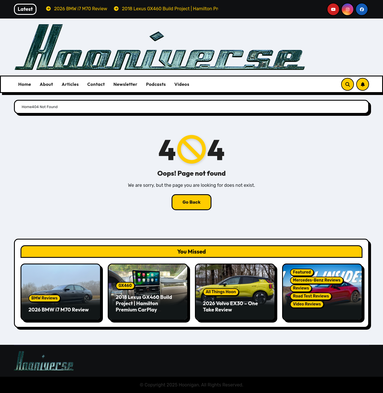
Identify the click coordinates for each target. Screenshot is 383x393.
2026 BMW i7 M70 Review (58, 309)
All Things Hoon (221, 291)
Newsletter (125, 84)
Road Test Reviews (311, 296)
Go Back (191, 202)
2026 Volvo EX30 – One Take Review (230, 306)
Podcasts (156, 84)
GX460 (125, 285)
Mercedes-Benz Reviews (317, 280)
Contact (96, 84)
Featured (302, 272)
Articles (70, 84)
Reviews (301, 288)
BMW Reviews (44, 298)
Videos (182, 84)
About (46, 84)
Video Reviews (307, 304)
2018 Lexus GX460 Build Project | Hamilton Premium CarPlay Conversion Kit (144, 306)
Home (24, 84)
